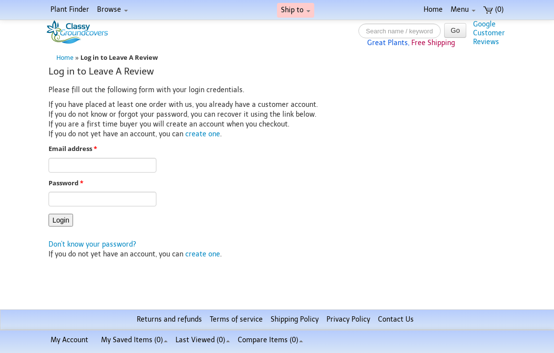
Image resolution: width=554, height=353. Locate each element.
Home (433, 9)
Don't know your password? (92, 244)
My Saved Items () (134, 340)
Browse (112, 9)
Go (455, 30)
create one (202, 134)
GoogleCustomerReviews (489, 33)
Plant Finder (69, 9)
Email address (73, 149)
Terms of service (236, 319)
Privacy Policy (348, 319)
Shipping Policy (295, 319)
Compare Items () (270, 340)
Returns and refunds (169, 319)
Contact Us (396, 319)
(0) (493, 9)
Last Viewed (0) (203, 340)
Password (66, 183)
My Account (69, 340)
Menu (463, 9)
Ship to (295, 10)
